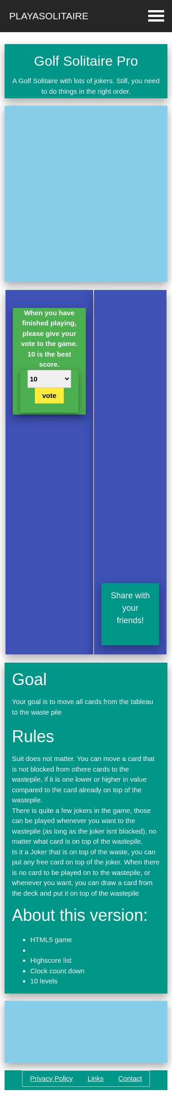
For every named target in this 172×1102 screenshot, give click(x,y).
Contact (130, 1078)
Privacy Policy (51, 1078)
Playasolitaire (49, 16)
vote (49, 395)
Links (96, 1078)
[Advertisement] (86, 194)
